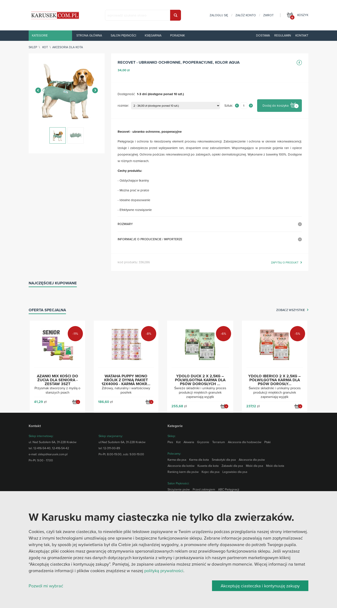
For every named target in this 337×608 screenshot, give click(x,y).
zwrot (268, 15)
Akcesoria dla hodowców (244, 442)
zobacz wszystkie (290, 310)
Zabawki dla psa (232, 466)
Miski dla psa (254, 466)
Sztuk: (228, 106)
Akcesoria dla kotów (181, 466)
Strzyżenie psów (179, 489)
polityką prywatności (163, 570)
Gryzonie (203, 442)
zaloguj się (219, 15)
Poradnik (177, 35)
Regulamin (282, 35)
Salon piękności (123, 35)
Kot (45, 47)
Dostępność (126, 94)
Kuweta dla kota (208, 466)
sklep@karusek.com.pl (52, 454)
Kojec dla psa (210, 472)
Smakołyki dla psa (224, 459)
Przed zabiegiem (204, 489)
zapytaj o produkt (284, 262)
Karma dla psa (177, 459)
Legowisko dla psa (234, 472)
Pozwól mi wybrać (46, 585)
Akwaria (189, 442)
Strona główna (89, 35)
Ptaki (267, 442)
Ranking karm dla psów (183, 472)
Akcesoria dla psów (252, 459)
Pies (170, 442)
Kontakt (301, 35)
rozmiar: (123, 106)
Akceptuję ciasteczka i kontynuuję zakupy (260, 586)
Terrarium (218, 442)
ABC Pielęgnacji (228, 489)
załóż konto (245, 15)
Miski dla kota (275, 466)
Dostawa (263, 35)
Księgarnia (153, 35)
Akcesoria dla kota (67, 47)
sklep (33, 47)
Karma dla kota (199, 459)
